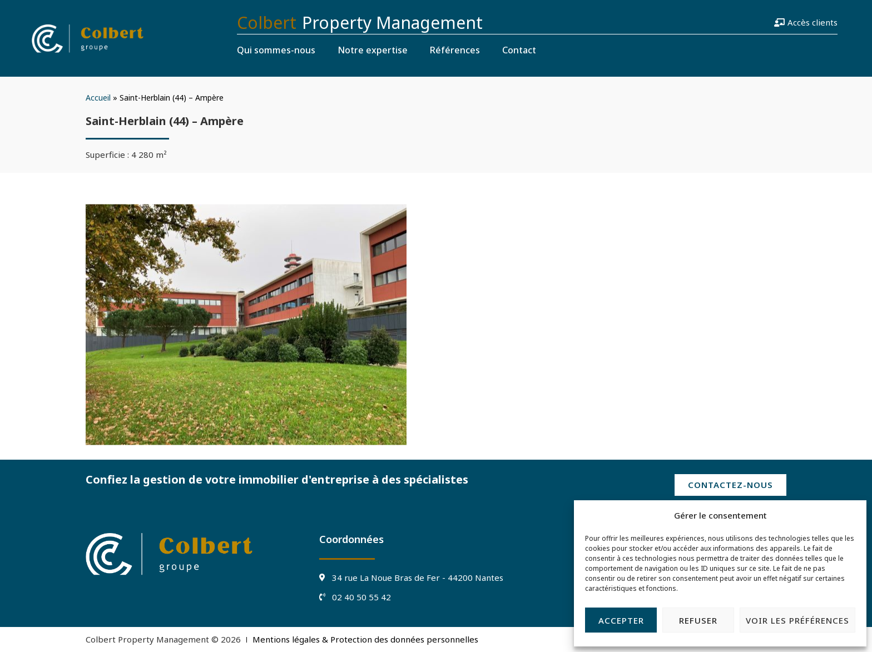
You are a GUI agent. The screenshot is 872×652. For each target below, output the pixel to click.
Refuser (698, 620)
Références (455, 50)
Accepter (621, 620)
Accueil (98, 97)
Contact (519, 50)
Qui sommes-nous (276, 50)
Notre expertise (373, 50)
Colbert (266, 22)
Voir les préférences (797, 620)
